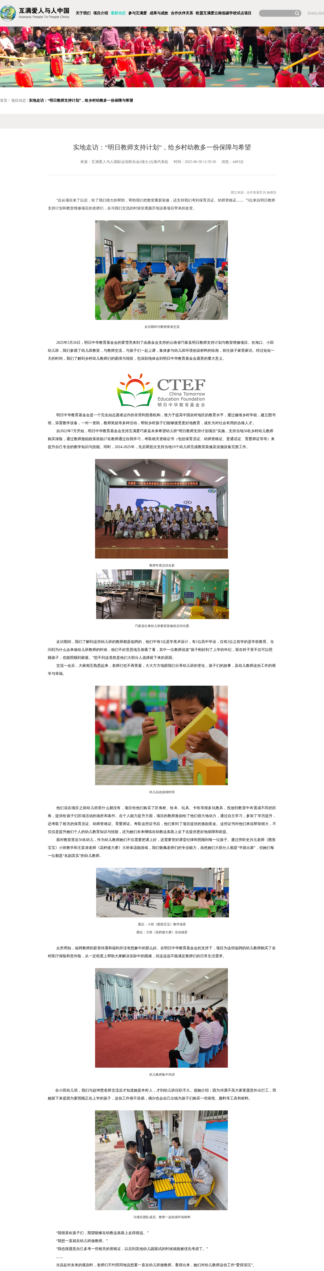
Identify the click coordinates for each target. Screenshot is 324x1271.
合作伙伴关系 (182, 13)
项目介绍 (100, 13)
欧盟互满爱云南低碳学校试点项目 (223, 13)
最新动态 (118, 13)
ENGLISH (316, 13)
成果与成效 (159, 13)
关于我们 (83, 13)
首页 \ (5, 100)
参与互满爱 (137, 13)
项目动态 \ (19, 100)
